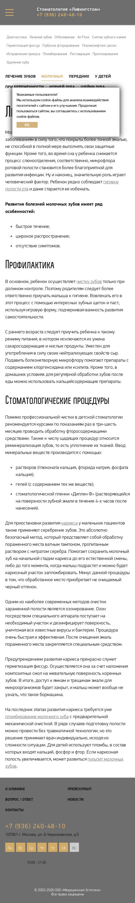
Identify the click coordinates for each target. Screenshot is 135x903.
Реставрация (80, 54)
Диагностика (17, 37)
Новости (75, 799)
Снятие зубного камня (109, 37)
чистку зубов (89, 281)
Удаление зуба (18, 62)
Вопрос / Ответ (19, 799)
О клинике (15, 789)
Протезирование (105, 54)
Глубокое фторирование (60, 45)
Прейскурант (80, 789)
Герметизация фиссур (23, 45)
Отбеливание (64, 37)
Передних (79, 76)
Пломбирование (55, 54)
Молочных (52, 76)
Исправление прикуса (23, 54)
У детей (103, 76)
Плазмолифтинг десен (99, 45)
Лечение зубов (40, 37)
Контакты (14, 810)
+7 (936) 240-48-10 (59, 14)
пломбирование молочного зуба (37, 716)
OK (26, 125)
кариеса (69, 523)
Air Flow (83, 37)
